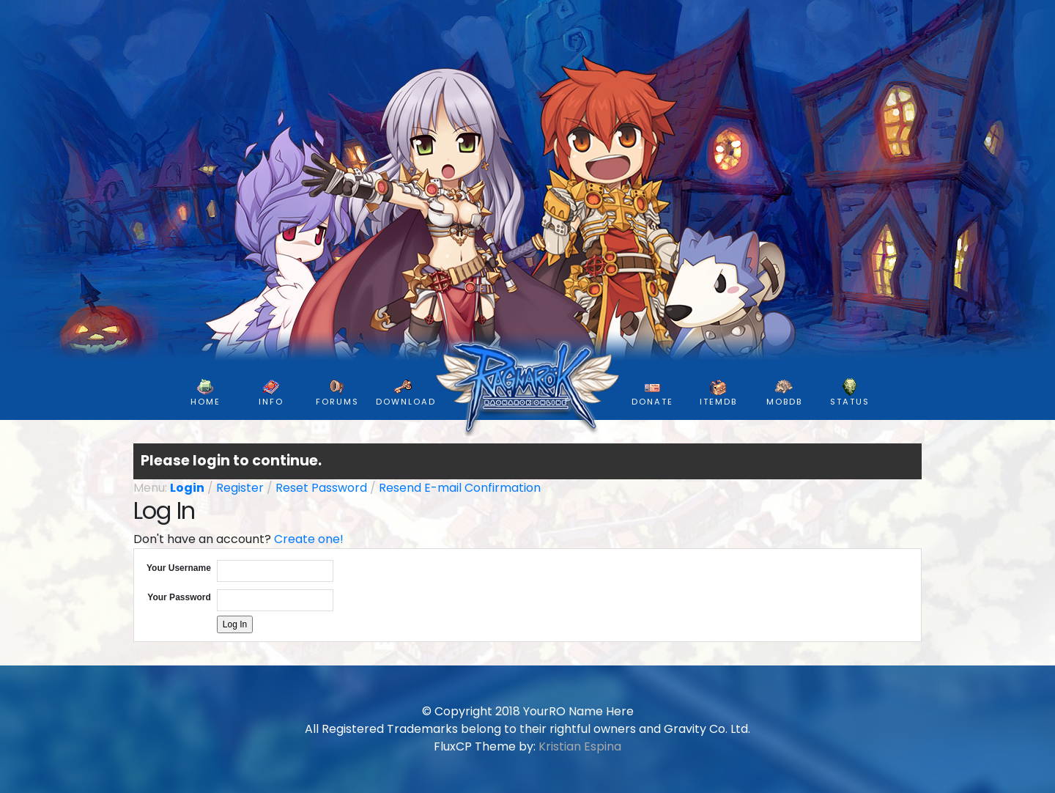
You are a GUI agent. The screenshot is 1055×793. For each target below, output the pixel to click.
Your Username (179, 568)
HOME (205, 392)
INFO (271, 392)
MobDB (784, 392)
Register (240, 487)
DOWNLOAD (406, 392)
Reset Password (321, 487)
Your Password (178, 597)
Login (187, 487)
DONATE (652, 392)
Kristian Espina (579, 746)
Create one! (309, 539)
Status (850, 392)
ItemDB (718, 392)
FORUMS (337, 392)
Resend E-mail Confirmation (460, 487)
